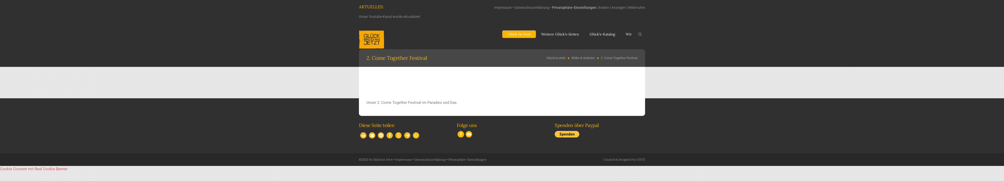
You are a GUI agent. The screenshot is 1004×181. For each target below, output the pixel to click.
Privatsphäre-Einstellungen (467, 159)
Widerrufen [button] (636, 8)
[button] (363, 135)
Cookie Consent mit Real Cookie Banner (34, 169)
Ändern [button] (603, 8)
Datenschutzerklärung (532, 8)
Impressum (503, 8)
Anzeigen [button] (618, 8)
